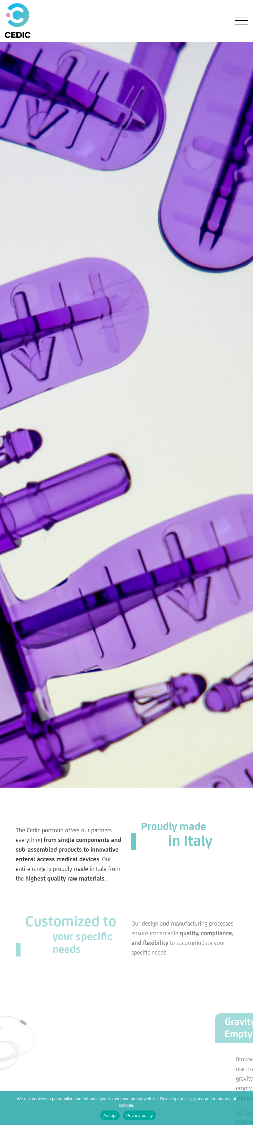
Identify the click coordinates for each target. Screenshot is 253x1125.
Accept (110, 1115)
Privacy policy (139, 1115)
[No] (245, 1108)
